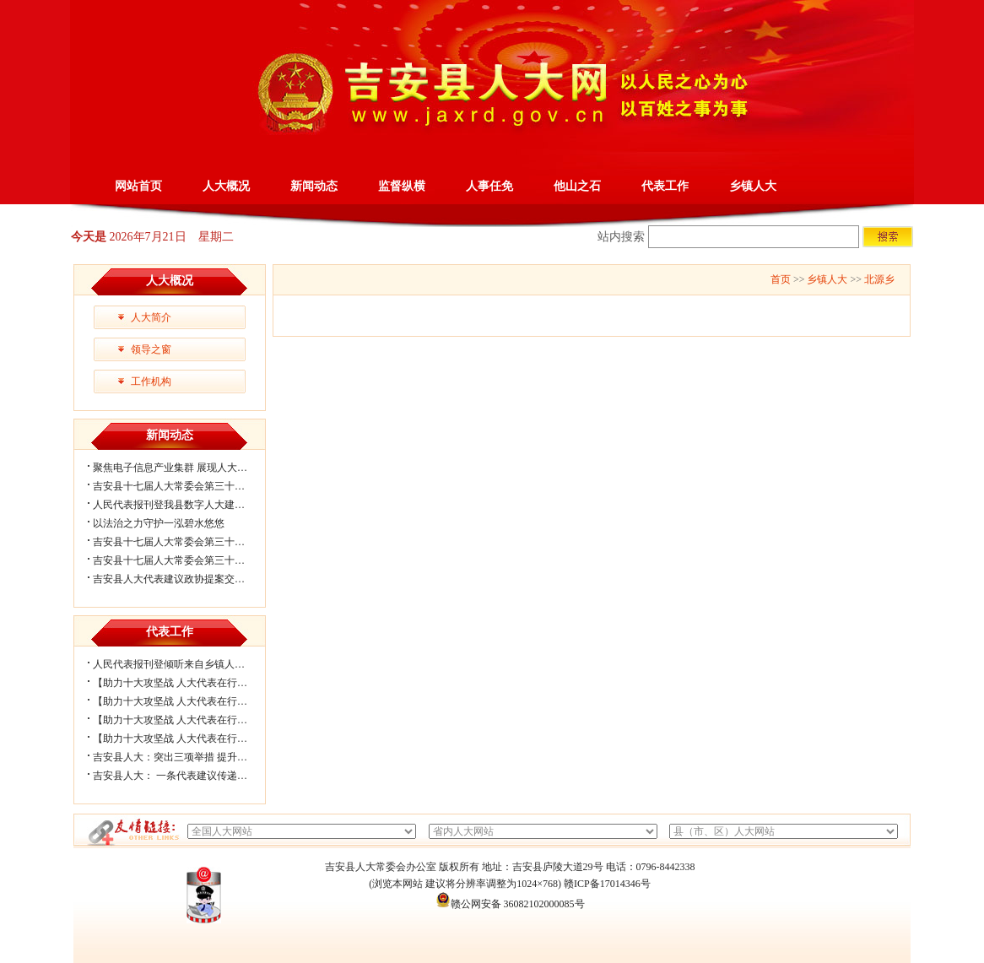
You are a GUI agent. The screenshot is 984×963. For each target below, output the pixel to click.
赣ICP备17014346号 (607, 884)
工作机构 (151, 381)
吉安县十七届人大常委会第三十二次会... (183, 542)
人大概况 (226, 186)
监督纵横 (401, 186)
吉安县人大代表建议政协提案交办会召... (183, 579)
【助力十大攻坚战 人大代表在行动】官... (184, 738)
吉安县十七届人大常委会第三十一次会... (183, 560)
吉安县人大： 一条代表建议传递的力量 (180, 776)
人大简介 (151, 317)
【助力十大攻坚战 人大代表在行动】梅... (184, 720)
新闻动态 (314, 186)
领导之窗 (151, 349)
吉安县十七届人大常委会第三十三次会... (183, 486)
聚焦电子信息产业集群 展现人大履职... (179, 467)
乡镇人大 (752, 186)
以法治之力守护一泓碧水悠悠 (158, 523)
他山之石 (577, 186)
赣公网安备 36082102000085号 (510, 904)
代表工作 (665, 186)
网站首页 (138, 186)
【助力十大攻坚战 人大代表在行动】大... (184, 701)
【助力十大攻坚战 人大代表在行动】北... (184, 683)
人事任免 (489, 186)
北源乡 (879, 279)
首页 (780, 279)
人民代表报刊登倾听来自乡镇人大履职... (183, 664)
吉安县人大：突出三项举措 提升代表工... (184, 757)
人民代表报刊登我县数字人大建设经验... (183, 505)
